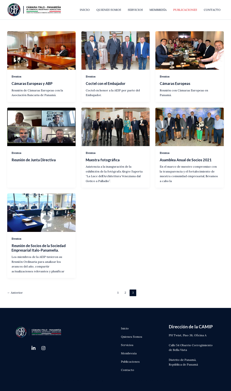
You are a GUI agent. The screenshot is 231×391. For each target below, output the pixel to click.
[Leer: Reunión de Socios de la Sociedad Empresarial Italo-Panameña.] (41, 212)
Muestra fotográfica (103, 160)
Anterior (15, 292)
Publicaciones (130, 361)
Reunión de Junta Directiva (34, 160)
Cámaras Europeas (175, 83)
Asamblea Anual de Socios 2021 (186, 160)
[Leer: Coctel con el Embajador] (115, 50)
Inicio (125, 328)
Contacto (127, 370)
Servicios (127, 345)
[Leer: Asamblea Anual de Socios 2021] (189, 126)
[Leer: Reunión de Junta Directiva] (41, 126)
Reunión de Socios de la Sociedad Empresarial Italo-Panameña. (39, 247)
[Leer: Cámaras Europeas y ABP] (41, 50)
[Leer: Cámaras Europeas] (189, 50)
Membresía (129, 353)
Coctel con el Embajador (105, 83)
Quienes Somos (131, 336)
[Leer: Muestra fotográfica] (115, 126)
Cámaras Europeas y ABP (32, 83)
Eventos (16, 76)
